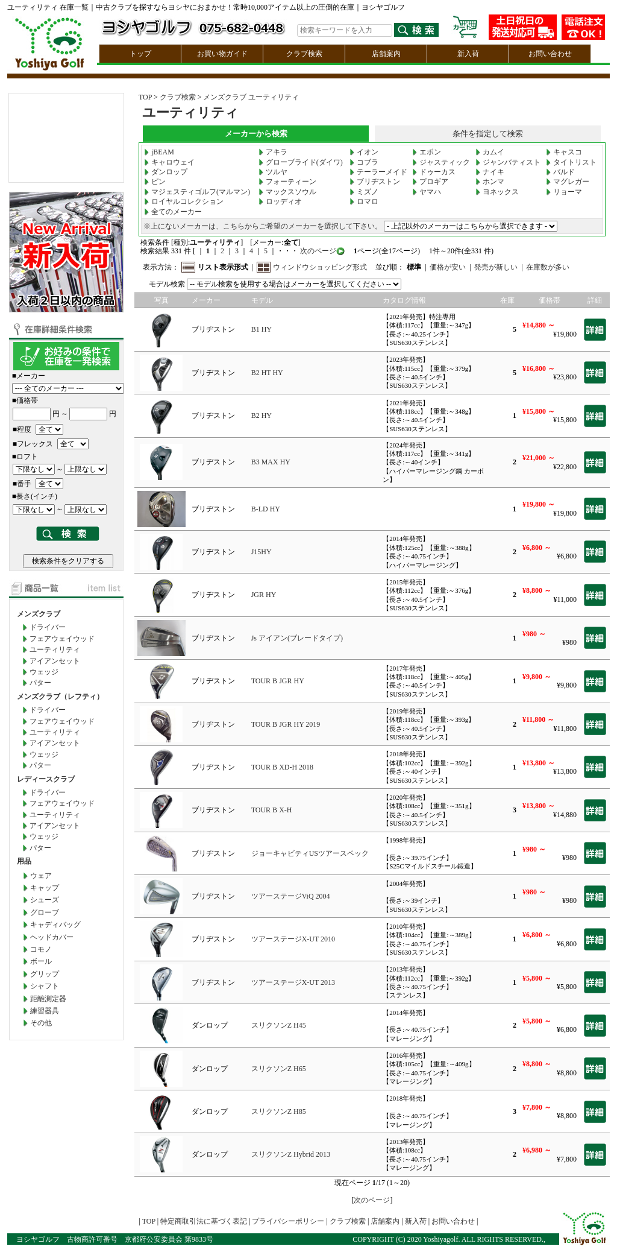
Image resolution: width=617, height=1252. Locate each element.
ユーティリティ (55, 649)
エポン (426, 152)
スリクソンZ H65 (278, 1068)
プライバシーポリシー (288, 1221)
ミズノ (363, 192)
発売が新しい (496, 267)
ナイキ (489, 172)
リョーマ (564, 192)
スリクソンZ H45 (278, 1025)
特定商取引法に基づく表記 (203, 1221)
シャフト (44, 986)
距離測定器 (48, 998)
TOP (145, 97)
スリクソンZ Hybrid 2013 (290, 1154)
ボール (41, 961)
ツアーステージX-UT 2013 (293, 982)
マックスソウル (287, 192)
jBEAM (159, 152)
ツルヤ (272, 172)
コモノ (41, 949)
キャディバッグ (55, 924)
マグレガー (567, 181)
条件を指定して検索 (488, 133)
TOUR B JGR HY (277, 681)
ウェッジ (44, 672)
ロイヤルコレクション (184, 201)
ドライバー (48, 627)
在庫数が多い (547, 267)
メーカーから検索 (256, 133)
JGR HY (264, 594)
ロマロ (363, 201)
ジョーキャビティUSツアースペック (310, 853)
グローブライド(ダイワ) (300, 162)
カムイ (489, 152)
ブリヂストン (374, 181)
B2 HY (261, 415)
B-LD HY (265, 509)
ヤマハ (426, 192)
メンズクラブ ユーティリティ (251, 97)
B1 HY (261, 329)
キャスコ (564, 152)
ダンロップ (165, 172)
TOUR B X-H (271, 810)
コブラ (363, 162)
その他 (41, 1023)
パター (40, 682)
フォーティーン (287, 181)
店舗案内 (386, 53)
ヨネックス (497, 192)
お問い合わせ (550, 53)
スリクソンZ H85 (278, 1111)
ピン (155, 181)
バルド (560, 172)
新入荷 (468, 53)
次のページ (317, 251)
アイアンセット (55, 661)
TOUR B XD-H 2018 (282, 767)
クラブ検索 (304, 53)
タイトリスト (571, 162)
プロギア (430, 181)
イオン (363, 152)
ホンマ (489, 181)
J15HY (261, 552)
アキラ (272, 152)
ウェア (41, 875)
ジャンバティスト (507, 162)
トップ (140, 53)
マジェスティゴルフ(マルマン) (197, 192)
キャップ (44, 888)
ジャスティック (441, 162)
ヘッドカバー (52, 937)
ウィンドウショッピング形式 (320, 267)
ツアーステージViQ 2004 (290, 896)
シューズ (44, 900)
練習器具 (44, 1011)
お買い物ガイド (222, 53)
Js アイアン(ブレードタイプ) (297, 638)
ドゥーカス (434, 172)
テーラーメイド (378, 172)
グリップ (44, 974)
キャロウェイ (169, 162)
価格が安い (448, 267)
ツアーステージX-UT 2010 (293, 939)
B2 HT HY (267, 372)
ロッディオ (280, 201)
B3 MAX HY (270, 462)
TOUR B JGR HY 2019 (286, 724)
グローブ (44, 912)
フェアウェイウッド (62, 638)
